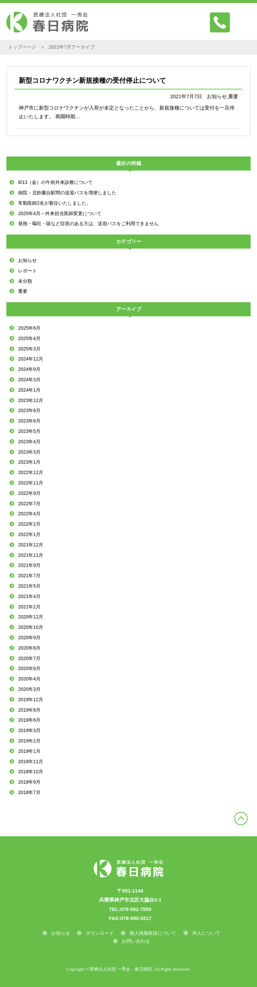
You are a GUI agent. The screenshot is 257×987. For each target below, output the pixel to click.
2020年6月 (29, 668)
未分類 (25, 281)
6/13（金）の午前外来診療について (55, 182)
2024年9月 (29, 369)
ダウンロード (100, 933)
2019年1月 (29, 751)
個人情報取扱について (153, 933)
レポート (27, 270)
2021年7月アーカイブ (72, 47)
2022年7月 (29, 503)
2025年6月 (29, 328)
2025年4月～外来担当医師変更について (59, 213)
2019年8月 (29, 710)
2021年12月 (30, 544)
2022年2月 (29, 524)
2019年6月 (29, 720)
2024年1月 (29, 390)
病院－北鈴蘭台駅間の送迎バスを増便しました (67, 192)
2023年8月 (29, 410)
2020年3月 (29, 689)
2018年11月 (30, 761)
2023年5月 (29, 431)
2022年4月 (29, 513)
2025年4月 (29, 338)
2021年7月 (29, 575)
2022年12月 (30, 472)
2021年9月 (29, 565)
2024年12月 (30, 358)
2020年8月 (29, 648)
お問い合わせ (136, 941)
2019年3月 (29, 730)
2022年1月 (29, 534)
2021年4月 (29, 596)
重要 (22, 291)
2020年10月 (30, 627)
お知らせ (27, 260)
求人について (206, 933)
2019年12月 (30, 699)
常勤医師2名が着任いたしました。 (54, 203)
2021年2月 (29, 606)
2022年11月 (30, 482)
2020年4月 (29, 678)
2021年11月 (30, 555)
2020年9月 (29, 637)
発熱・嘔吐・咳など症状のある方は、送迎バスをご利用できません (88, 223)
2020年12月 (30, 616)
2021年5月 (29, 586)
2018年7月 (29, 792)
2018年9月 (29, 782)
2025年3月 (29, 348)
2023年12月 (30, 400)
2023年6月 (29, 420)
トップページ (22, 47)
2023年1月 (29, 462)
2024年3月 (29, 379)
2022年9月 (29, 493)
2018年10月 (30, 771)
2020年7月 (29, 658)
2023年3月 (29, 452)
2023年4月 (29, 441)
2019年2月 (29, 740)
